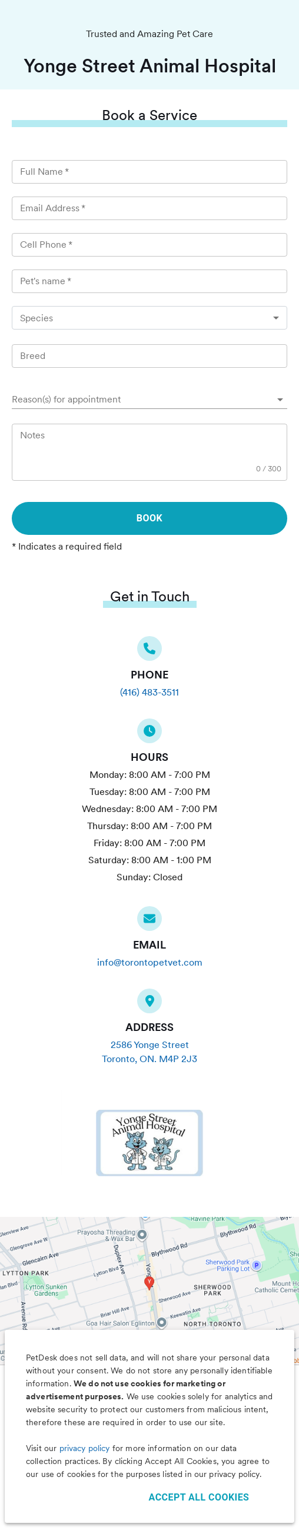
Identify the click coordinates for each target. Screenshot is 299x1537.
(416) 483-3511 (149, 692)
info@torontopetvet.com (149, 962)
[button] (149, 399)
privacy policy (84, 1448)
